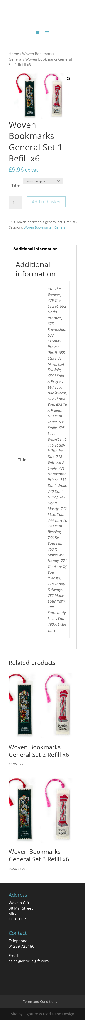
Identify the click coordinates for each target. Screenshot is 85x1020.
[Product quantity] (15, 202)
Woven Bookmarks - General (45, 227)
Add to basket (46, 202)
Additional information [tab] (35, 248)
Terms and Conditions (40, 1001)
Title (15, 185)
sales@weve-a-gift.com (29, 961)
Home (14, 53)
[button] (69, 79)
